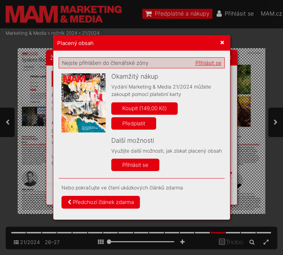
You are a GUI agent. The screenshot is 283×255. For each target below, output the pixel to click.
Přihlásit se (208, 63)
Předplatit (133, 123)
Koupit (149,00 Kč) (144, 108)
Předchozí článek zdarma (100, 202)
